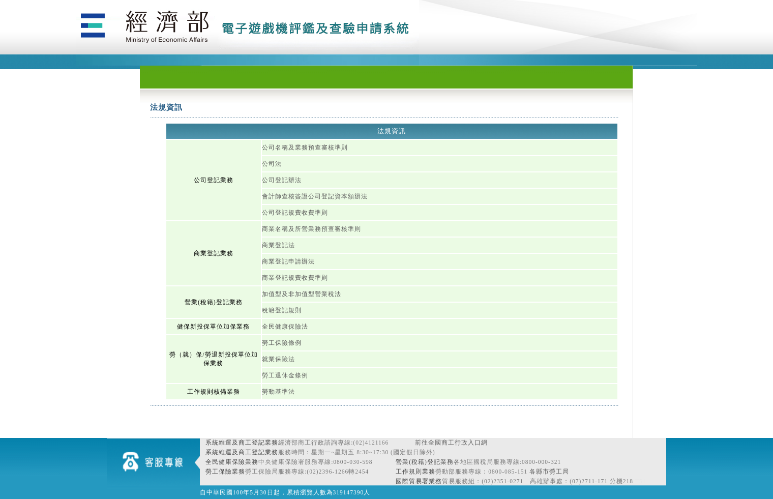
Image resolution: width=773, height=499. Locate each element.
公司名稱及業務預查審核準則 (305, 147)
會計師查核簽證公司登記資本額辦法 (315, 196)
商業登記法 (278, 245)
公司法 (272, 163)
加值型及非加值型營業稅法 (301, 294)
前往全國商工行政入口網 (451, 442)
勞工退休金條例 (285, 375)
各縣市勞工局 (549, 471)
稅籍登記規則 (282, 310)
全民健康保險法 (285, 326)
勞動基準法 (278, 391)
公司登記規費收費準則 (295, 212)
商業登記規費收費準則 (295, 277)
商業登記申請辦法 (288, 261)
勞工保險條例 (282, 342)
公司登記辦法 (282, 180)
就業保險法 (278, 359)
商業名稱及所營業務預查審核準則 (311, 228)
